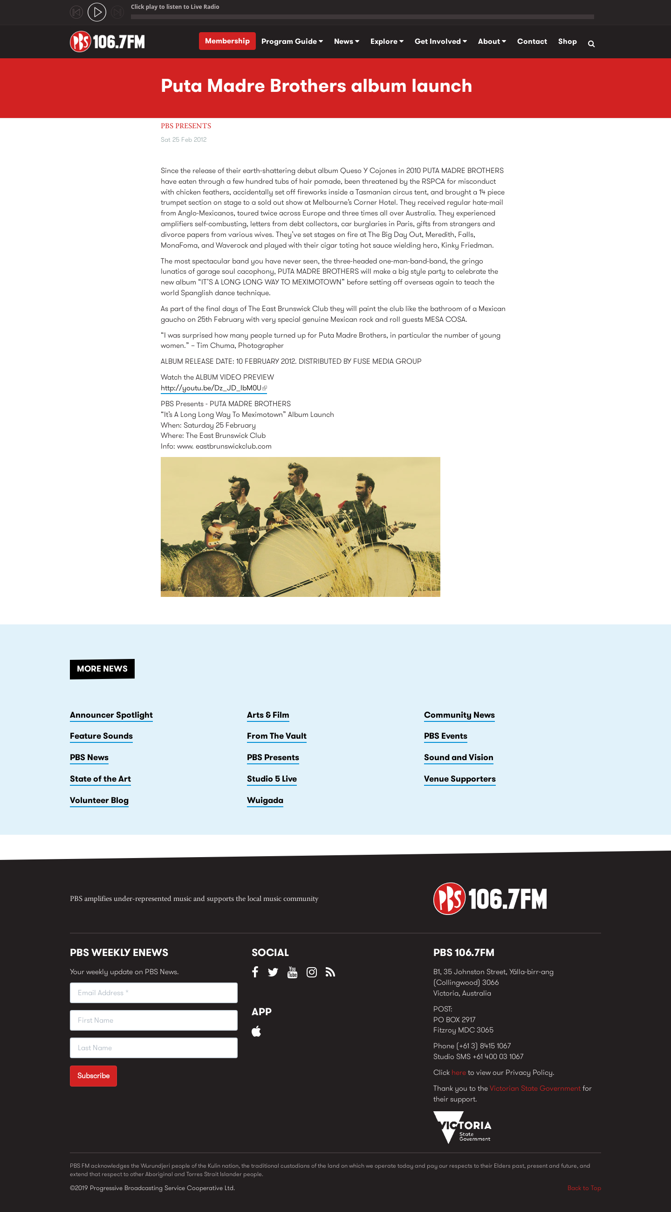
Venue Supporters (460, 779)
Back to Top (584, 1187)
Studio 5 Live (272, 779)
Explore (387, 41)
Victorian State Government (535, 1088)
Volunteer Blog (99, 800)
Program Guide (292, 41)
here (459, 1072)
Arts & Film (268, 715)
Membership (227, 40)
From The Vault (277, 736)
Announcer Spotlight (111, 715)
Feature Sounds (101, 736)
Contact (532, 41)
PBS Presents (186, 126)
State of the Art (100, 779)
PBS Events (445, 736)
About (492, 41)
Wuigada (265, 800)
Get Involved (441, 41)
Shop (567, 41)
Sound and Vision (458, 757)
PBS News (89, 757)
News (346, 41)
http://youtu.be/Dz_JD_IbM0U (214, 387)
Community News (459, 715)
